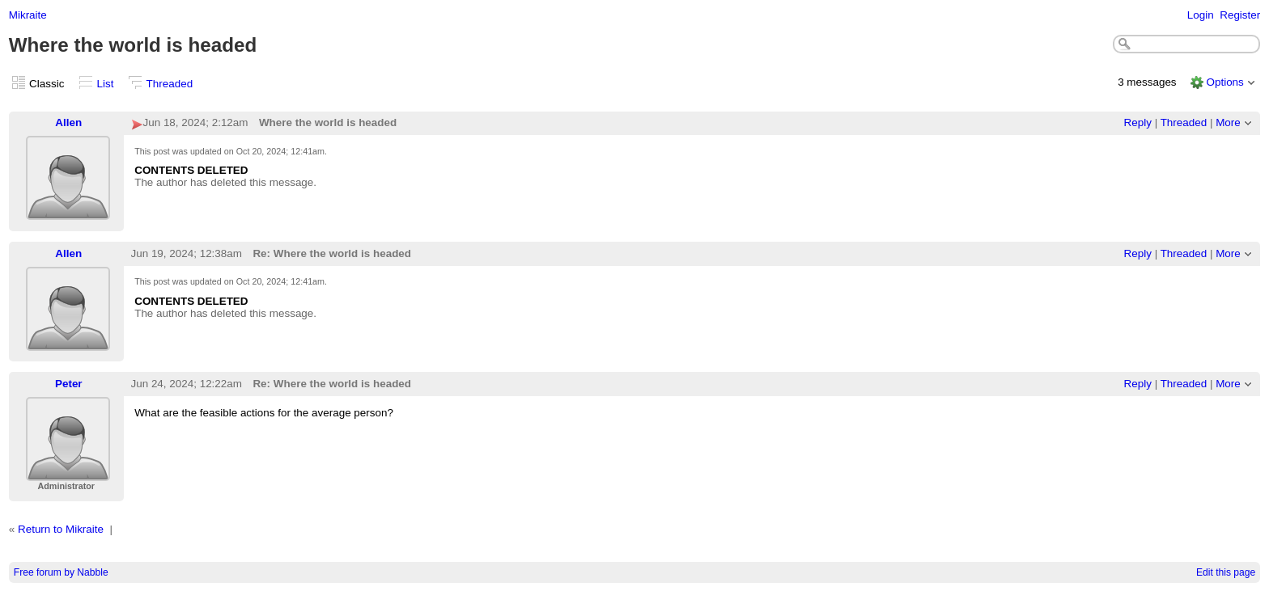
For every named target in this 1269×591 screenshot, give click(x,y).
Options (1224, 82)
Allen (68, 122)
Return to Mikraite (61, 529)
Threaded (169, 84)
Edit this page (1225, 572)
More (1228, 122)
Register (1240, 15)
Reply (1138, 122)
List (105, 84)
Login (1200, 15)
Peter (69, 384)
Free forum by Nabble (61, 572)
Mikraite (28, 15)
